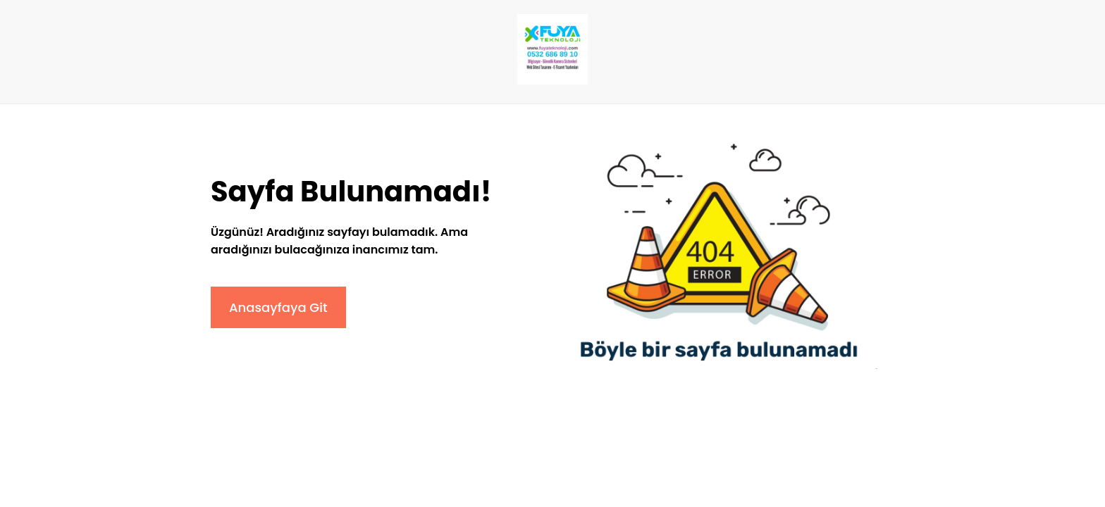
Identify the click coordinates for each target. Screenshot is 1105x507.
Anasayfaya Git (278, 307)
